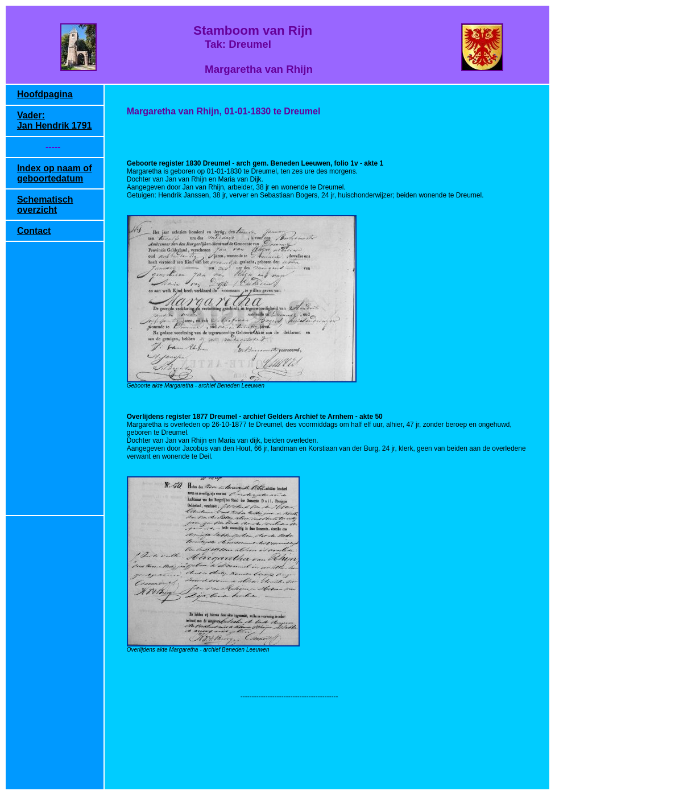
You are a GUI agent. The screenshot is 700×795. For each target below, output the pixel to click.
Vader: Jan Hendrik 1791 (54, 120)
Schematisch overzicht (45, 205)
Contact (34, 231)
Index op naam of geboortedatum (54, 173)
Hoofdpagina (45, 94)
